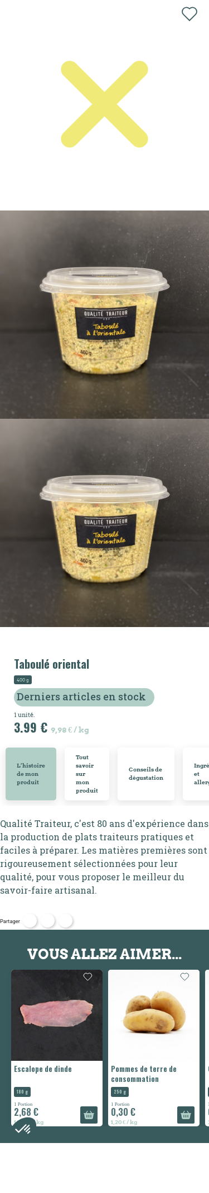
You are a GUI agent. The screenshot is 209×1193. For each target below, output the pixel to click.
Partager (30, 921)
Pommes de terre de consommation (144, 1073)
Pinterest (65, 921)
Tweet (48, 921)
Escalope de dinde (43, 1068)
